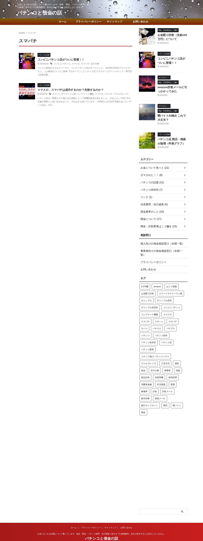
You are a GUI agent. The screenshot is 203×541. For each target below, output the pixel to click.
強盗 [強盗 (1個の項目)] (178, 362)
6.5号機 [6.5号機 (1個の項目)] (144, 278)
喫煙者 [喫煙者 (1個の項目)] (167, 362)
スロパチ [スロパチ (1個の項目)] (172, 313)
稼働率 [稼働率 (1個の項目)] (144, 383)
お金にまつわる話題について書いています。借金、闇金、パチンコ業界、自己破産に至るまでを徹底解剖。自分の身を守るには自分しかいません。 (101, 526)
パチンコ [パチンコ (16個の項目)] (145, 327)
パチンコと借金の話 (39, 12)
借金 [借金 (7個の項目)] (143, 362)
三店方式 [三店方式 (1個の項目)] (165, 355)
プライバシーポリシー (89, 21)
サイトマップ (114, 21)
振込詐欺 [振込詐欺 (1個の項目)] (145, 369)
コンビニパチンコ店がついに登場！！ (59, 59)
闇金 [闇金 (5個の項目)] (143, 404)
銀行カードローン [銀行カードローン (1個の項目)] (149, 397)
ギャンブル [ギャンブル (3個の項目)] (146, 292)
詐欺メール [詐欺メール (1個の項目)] (167, 383)
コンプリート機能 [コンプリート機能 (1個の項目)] (149, 306)
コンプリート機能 (83, 95)
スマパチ (83, 64)
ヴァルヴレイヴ (116, 95)
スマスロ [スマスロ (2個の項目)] (167, 306)
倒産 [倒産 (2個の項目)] (177, 355)
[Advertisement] (163, 428)
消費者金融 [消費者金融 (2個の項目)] (146, 376)
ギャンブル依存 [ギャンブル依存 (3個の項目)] (164, 292)
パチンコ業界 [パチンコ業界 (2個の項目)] (147, 341)
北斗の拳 (92, 64)
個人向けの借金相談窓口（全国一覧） (160, 239)
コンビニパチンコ (61, 64)
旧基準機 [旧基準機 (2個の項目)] (159, 369)
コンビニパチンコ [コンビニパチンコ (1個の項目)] (171, 299)
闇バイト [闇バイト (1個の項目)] (177, 397)
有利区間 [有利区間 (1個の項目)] (172, 369)
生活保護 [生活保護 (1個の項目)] (161, 376)
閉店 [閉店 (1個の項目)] (165, 397)
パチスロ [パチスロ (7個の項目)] (157, 320)
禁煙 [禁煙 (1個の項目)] (173, 376)
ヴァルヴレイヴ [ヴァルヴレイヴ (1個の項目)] (148, 355)
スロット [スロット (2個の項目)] (159, 313)
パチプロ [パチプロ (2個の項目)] (170, 320)
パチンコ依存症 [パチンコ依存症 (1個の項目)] (148, 334)
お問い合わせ (140, 21)
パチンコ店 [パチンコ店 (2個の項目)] (166, 334)
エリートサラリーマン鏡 (63, 95)
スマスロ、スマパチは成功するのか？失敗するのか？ (68, 90)
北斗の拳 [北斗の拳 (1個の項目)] (155, 362)
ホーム (63, 21)
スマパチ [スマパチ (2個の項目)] (145, 313)
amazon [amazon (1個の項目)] (157, 278)
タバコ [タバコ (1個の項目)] (144, 320)
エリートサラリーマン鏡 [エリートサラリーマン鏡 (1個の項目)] (170, 285)
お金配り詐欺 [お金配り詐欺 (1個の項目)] (147, 285)
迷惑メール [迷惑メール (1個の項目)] (160, 390)
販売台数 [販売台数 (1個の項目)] (145, 390)
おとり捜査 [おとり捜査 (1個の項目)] (171, 278)
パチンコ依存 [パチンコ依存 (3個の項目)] (161, 327)
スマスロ (74, 64)
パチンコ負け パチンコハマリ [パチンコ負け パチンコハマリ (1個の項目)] (155, 348)
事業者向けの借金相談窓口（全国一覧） (161, 247)
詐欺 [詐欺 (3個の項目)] (155, 383)
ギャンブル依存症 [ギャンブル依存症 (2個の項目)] (149, 299)
